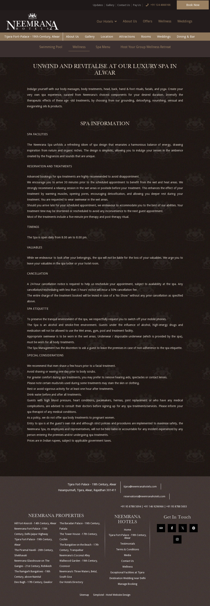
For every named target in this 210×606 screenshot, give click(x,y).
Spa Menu (103, 47)
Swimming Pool (50, 47)
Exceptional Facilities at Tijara (127, 572)
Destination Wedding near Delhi (128, 578)
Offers (147, 21)
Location (107, 36)
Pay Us (137, 5)
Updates (98, 5)
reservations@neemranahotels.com (144, 496)
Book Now (192, 5)
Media (127, 555)
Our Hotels (107, 21)
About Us (130, 21)
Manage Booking (127, 584)
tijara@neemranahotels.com (140, 486)
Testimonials (127, 543)
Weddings (184, 21)
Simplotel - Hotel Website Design (111, 594)
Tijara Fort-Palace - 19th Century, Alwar (32, 36)
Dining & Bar (186, 36)
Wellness (164, 21)
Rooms (146, 36)
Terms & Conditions (127, 549)
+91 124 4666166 (157, 5)
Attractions (127, 36)
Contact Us (123, 5)
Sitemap (84, 594)
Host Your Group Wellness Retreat (146, 47)
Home (127, 529)
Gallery (110, 5)
